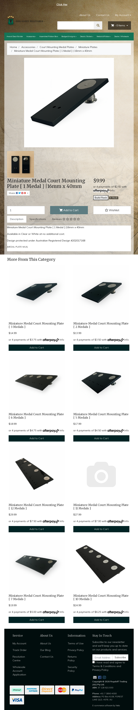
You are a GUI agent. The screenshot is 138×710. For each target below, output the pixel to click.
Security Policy (72, 668)
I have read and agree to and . (108, 666)
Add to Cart (69, 210)
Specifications (37, 219)
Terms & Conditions (104, 666)
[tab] (16, 219)
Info (112, 190)
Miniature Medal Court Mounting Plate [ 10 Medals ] (100, 597)
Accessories (30, 36)
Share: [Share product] (18, 193)
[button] (112, 210)
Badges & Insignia (68, 36)
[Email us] (95, 677)
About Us (84, 15)
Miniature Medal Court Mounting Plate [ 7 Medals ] (36, 597)
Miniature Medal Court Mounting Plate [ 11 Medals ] (100, 506)
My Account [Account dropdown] (122, 15)
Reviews (66, 219)
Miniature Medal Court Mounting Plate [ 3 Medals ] (36, 325)
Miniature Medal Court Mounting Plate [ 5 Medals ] (100, 416)
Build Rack (101, 197)
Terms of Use (76, 643)
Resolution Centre (19, 658)
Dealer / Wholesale (121, 36)
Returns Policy (72, 658)
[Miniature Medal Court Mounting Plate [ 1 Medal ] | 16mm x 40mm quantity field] (26, 210)
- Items (118, 25)
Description (16, 219)
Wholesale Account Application (19, 670)
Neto (118, 705)
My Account (19, 643)
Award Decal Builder (15, 36)
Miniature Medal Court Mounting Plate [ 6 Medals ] (36, 416)
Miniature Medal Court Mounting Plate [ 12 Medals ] (36, 506)
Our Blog (45, 650)
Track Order (20, 650)
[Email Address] (102, 657)
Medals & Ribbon (103, 36)
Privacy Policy (76, 650)
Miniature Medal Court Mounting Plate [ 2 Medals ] (100, 325)
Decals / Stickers (86, 36)
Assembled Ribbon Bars (48, 36)
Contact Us (102, 15)
